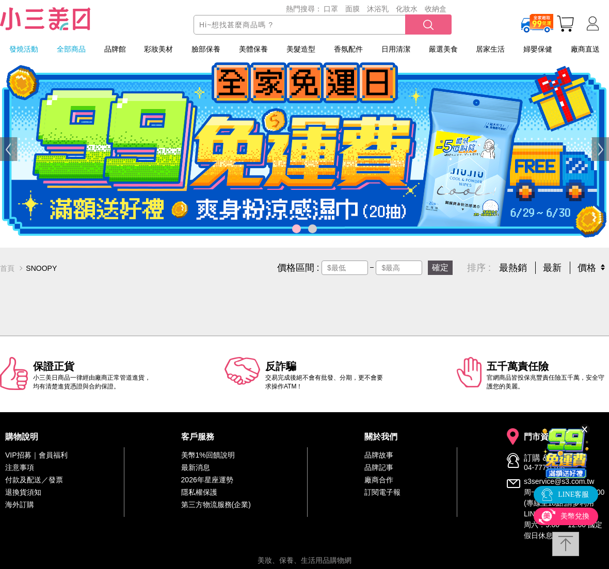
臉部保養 (205, 49)
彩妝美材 (158, 49)
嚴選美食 (443, 49)
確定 (440, 267)
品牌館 (115, 49)
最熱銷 (513, 268)
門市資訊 (540, 437)
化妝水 (407, 8)
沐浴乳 (378, 8)
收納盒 (435, 8)
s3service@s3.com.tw (559, 481)
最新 (552, 268)
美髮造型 (300, 49)
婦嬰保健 (537, 49)
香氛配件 (348, 49)
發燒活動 (23, 49)
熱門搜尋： (304, 8)
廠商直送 (585, 49)
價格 (587, 268)
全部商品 (71, 49)
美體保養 (253, 49)
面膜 (352, 8)
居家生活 (490, 49)
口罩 (331, 8)
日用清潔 (395, 49)
